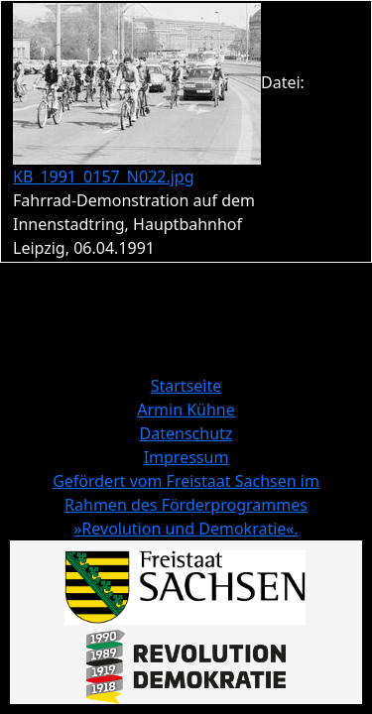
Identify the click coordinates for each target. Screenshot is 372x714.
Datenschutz (186, 433)
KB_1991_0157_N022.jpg (103, 176)
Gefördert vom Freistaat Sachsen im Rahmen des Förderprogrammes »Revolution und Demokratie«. (186, 504)
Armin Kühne (186, 409)
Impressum (186, 457)
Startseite (186, 386)
